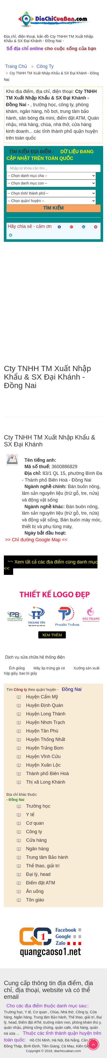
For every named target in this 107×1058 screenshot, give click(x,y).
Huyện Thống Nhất (38, 739)
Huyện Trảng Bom (37, 748)
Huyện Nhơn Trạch (38, 722)
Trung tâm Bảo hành (40, 857)
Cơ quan (28, 823)
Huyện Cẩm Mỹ (35, 697)
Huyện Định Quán (37, 705)
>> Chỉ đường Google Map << (36, 539)
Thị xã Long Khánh (38, 782)
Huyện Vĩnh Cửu (36, 756)
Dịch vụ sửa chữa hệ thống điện (35, 657)
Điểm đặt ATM (33, 883)
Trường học (31, 806)
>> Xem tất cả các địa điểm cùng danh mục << (50, 565)
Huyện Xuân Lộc (36, 765)
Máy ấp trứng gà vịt (50, 668)
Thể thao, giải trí (36, 866)
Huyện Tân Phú (35, 731)
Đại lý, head (31, 874)
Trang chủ (16, 66)
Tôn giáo (28, 900)
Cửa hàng (29, 840)
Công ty (45, 66)
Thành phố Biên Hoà (40, 773)
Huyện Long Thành (38, 714)
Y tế (23, 814)
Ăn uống (28, 891)
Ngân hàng (30, 849)
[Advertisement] (53, 303)
